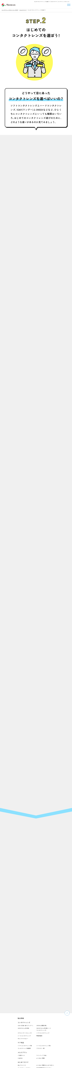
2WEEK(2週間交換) (41, 1025)
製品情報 (21, 1018)
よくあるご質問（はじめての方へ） (45, 1065)
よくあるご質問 (40, 1058)
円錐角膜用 (39, 1036)
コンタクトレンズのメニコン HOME (10, 10)
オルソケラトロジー (23, 1038)
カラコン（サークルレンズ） (25, 1033)
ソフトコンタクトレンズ (42, 1033)
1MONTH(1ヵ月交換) (23, 1028)
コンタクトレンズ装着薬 (24, 1048)
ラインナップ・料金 (41, 1055)
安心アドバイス (22, 1065)
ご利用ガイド (21, 1055)
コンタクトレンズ (24, 1022)
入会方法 (20, 1058)
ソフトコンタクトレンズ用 (25, 1045)
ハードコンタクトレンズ (24, 1036)
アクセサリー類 (40, 1048)
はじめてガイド (23, 10)
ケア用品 (21, 1043)
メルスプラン (22, 1052)
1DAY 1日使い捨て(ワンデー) (25, 1025)
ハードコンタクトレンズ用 (43, 1045)
